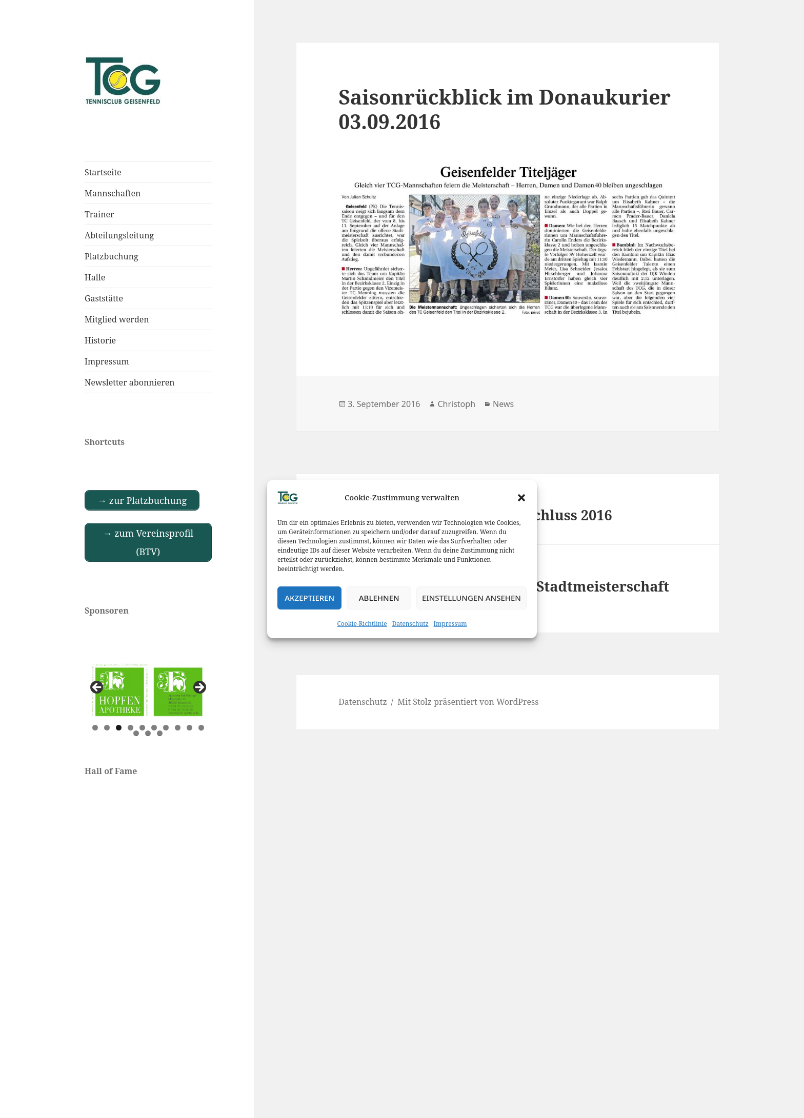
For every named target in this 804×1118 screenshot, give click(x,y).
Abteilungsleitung (119, 235)
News (503, 404)
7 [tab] (166, 727)
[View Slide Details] (148, 690)
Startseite (103, 172)
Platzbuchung (111, 256)
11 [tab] (136, 733)
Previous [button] (97, 688)
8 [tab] (177, 727)
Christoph (456, 404)
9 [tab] (189, 727)
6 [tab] (154, 727)
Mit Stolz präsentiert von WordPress (467, 701)
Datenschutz (410, 623)
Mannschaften (112, 193)
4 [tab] (130, 727)
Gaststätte (104, 298)
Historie (100, 340)
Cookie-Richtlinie (362, 623)
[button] (521, 498)
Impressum (450, 623)
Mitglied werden (117, 319)
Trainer (99, 214)
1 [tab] (95, 727)
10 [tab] (201, 727)
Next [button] (199, 688)
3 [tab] (119, 727)
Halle (95, 277)
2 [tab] (107, 727)
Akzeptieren (309, 598)
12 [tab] (148, 733)
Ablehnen (379, 598)
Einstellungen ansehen (471, 598)
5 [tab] (142, 727)
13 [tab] (160, 733)
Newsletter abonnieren (130, 382)
